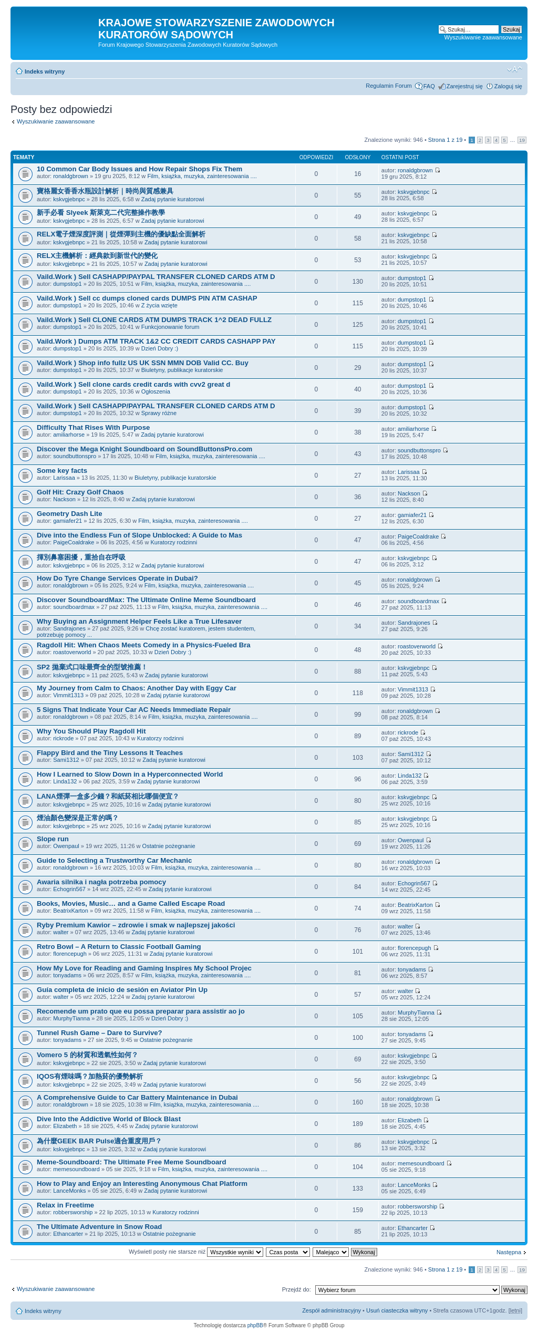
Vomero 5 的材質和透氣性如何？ (87, 1055)
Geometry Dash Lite (69, 514)
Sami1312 (66, 760)
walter (60, 932)
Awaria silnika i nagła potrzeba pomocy (101, 882)
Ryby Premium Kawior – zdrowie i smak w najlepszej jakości (136, 925)
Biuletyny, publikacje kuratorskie (182, 370)
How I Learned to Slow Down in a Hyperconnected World (130, 774)
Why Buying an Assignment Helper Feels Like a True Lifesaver (139, 621)
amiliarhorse (69, 434)
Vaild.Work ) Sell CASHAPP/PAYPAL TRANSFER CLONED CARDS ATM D (156, 277)
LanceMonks (69, 1190)
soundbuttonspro (74, 456)
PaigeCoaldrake (73, 542)
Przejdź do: (296, 1289)
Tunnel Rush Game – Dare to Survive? (99, 1033)
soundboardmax (74, 607)
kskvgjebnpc (69, 199)
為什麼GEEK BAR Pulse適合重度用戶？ (99, 1141)
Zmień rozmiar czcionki (514, 69)
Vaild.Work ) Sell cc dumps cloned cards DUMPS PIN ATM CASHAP (147, 298)
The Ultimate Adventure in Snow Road (99, 1227)
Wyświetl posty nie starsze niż (196, 1251)
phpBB (255, 1325)
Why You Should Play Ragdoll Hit (91, 731)
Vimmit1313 (68, 695)
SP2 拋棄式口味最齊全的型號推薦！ (92, 667)
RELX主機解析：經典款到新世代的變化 (97, 256)
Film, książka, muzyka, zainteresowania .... (201, 176)
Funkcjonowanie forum (170, 327)
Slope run (53, 839)
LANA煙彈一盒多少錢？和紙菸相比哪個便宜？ (108, 796)
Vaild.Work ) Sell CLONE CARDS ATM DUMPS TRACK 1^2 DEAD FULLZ (154, 320)
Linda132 (65, 781)
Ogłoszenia (155, 391)
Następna (508, 1252)
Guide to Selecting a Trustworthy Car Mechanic (114, 860)
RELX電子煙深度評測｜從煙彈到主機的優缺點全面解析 (121, 234)
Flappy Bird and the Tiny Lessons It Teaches (110, 753)
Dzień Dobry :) (159, 348)
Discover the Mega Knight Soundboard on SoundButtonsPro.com (144, 449)
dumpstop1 (67, 284)
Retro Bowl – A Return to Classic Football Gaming (119, 947)
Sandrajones (69, 628)
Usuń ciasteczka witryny (397, 1310)
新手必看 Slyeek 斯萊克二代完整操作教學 (101, 212)
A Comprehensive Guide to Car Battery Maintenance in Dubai (137, 1097)
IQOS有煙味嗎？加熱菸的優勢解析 (90, 1076)
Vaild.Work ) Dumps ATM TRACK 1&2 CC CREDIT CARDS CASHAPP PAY (156, 341)
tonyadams (67, 975)
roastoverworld (72, 652)
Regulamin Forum (388, 85)
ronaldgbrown (70, 176)
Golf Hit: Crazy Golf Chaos (80, 492)
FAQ (429, 86)
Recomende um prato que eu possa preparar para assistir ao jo (141, 1011)
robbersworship (72, 1212)
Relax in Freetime (65, 1205)
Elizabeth (65, 1126)
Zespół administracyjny (331, 1310)
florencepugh (70, 954)
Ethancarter (68, 1234)
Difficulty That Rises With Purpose (93, 427)
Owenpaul (66, 846)
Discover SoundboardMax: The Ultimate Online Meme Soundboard (146, 600)
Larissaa (64, 477)
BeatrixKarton (70, 910)
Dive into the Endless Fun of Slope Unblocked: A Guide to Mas (139, 535)
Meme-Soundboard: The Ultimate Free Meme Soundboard (131, 1162)
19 (522, 140)
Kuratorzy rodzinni (173, 542)
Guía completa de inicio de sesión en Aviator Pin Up (122, 990)
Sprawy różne (159, 413)
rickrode (63, 738)
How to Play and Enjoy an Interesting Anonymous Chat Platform (142, 1183)
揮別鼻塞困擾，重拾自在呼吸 (82, 557)
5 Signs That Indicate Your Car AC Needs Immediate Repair (134, 710)
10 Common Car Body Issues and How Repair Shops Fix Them (139, 169)
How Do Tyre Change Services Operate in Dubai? (117, 578)
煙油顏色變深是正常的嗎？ (78, 818)
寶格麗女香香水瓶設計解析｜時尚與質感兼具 (105, 191)
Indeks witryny (45, 71)
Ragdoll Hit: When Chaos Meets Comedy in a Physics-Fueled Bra (144, 645)
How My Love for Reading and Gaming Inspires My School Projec (144, 968)
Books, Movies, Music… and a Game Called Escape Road (131, 903)
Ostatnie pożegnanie (168, 846)
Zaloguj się (508, 86)
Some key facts (62, 470)
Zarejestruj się (465, 86)
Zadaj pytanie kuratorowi (172, 199)
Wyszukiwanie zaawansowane (483, 37)
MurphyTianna (71, 1018)
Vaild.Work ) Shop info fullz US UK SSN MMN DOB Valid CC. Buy (143, 363)
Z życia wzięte (159, 305)
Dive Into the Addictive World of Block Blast (109, 1119)
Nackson (64, 499)
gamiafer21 (67, 521)
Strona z (445, 140)
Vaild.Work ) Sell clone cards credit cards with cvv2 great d (133, 384)
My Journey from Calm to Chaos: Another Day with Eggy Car (136, 688)
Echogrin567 (69, 889)
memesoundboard (76, 1169)
